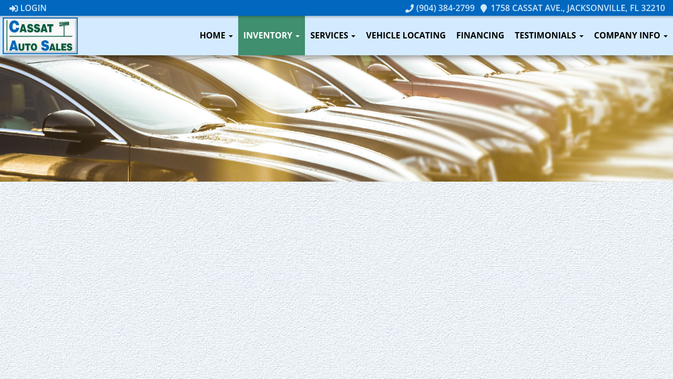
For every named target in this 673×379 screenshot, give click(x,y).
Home (216, 35)
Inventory (271, 35)
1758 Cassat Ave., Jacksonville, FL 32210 (572, 8)
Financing (480, 35)
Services (332, 35)
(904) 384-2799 (440, 8)
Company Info (631, 35)
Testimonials (549, 35)
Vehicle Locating (405, 35)
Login (28, 8)
